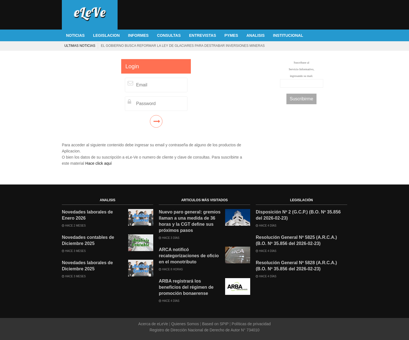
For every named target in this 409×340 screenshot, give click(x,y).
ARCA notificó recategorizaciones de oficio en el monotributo (189, 255)
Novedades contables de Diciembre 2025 (88, 240)
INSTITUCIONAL (288, 35)
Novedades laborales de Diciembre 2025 (87, 265)
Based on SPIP (215, 324)
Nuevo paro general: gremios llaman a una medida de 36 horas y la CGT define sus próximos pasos (189, 221)
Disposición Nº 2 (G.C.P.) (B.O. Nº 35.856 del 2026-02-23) (298, 215)
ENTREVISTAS (202, 35)
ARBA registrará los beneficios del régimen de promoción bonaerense (186, 287)
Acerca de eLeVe (153, 324)
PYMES (231, 35)
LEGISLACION (106, 35)
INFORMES (138, 35)
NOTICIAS (75, 35)
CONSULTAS (169, 35)
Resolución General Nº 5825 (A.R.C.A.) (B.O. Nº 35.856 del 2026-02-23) (296, 240)
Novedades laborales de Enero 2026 (87, 215)
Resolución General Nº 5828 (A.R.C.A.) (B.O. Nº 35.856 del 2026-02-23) (296, 265)
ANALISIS (256, 35)
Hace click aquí (98, 163)
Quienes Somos (185, 324)
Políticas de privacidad (251, 324)
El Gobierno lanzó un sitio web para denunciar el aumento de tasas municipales (114, 46)
